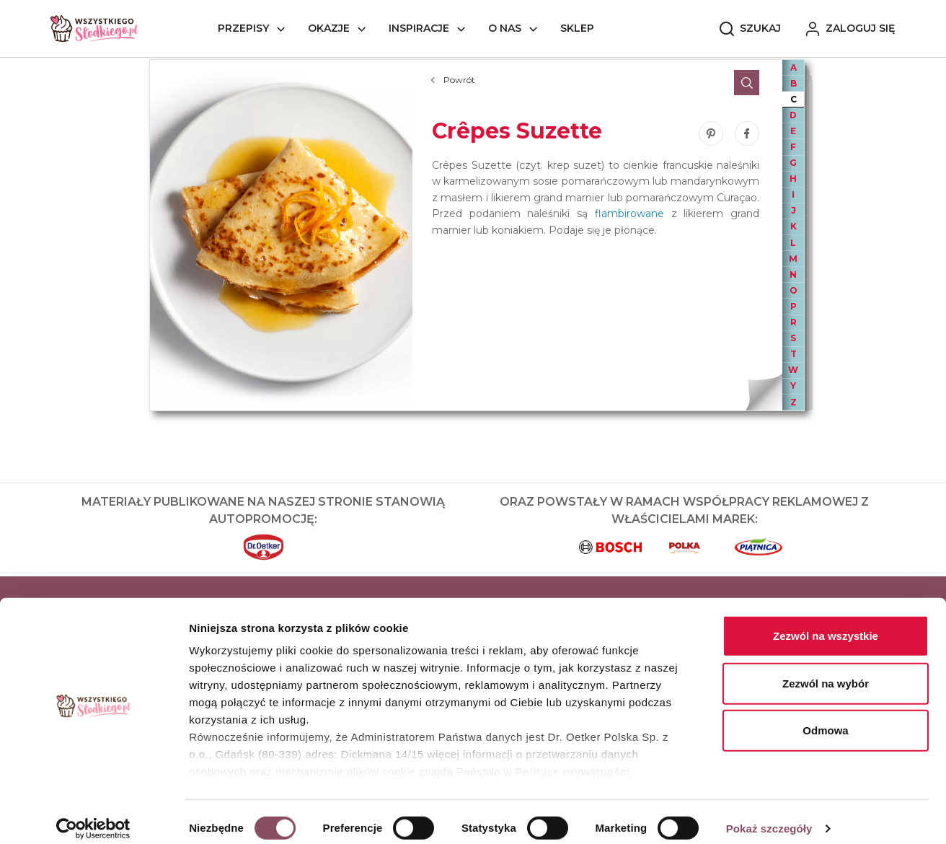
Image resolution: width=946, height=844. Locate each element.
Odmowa (825, 718)
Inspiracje (419, 28)
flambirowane (629, 213)
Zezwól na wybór (825, 670)
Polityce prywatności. (575, 759)
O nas (504, 28)
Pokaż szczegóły (769, 815)
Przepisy (243, 28)
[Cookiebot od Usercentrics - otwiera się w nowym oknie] (93, 816)
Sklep (577, 28)
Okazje (329, 28)
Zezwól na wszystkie (825, 623)
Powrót (459, 79)
